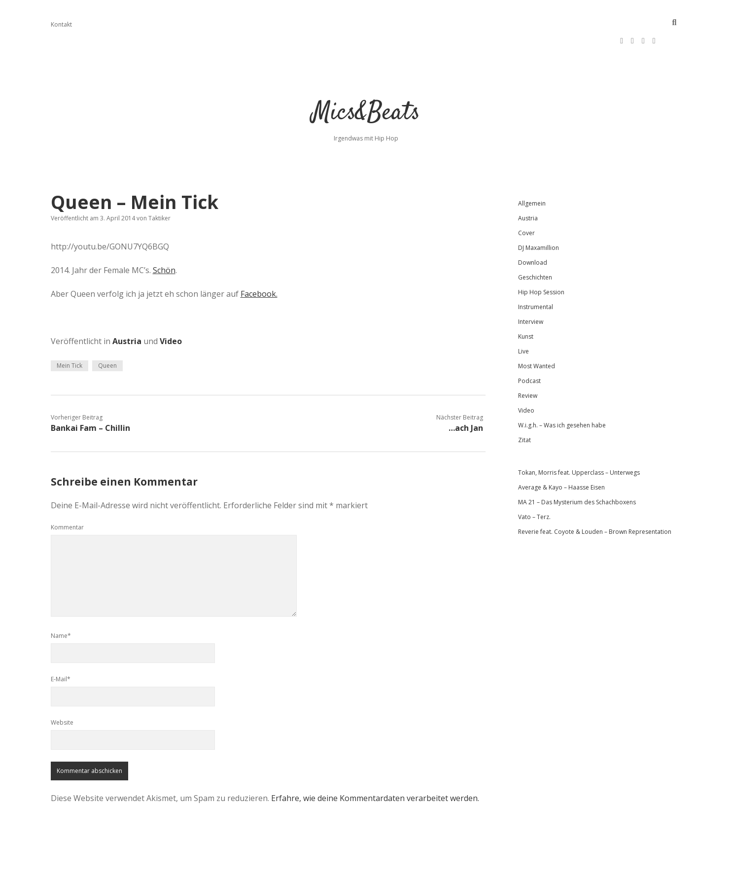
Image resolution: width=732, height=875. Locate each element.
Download (532, 233)
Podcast (529, 351)
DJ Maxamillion (538, 218)
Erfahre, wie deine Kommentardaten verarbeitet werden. (375, 768)
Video (171, 311)
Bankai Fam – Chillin (90, 398)
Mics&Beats (366, 84)
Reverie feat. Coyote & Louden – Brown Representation (594, 502)
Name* (61, 606)
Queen (107, 336)
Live (523, 321)
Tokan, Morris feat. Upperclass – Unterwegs (579, 443)
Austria (126, 311)
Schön (164, 240)
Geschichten (535, 248)
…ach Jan (466, 398)
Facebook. (259, 264)
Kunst (525, 307)
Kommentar (67, 497)
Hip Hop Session (541, 262)
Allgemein (532, 174)
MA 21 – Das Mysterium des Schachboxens (577, 472)
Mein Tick (69, 336)
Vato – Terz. (534, 487)
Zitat (524, 410)
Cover (526, 203)
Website (62, 693)
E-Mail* (60, 649)
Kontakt (61, 24)
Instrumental (535, 277)
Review (527, 366)
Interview (530, 292)
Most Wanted (536, 336)
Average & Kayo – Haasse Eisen (561, 458)
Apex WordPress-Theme (334, 864)
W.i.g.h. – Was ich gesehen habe (562, 395)
